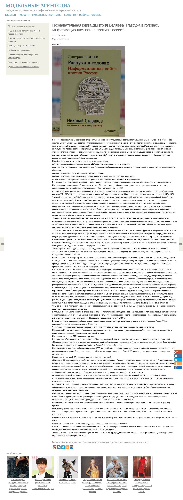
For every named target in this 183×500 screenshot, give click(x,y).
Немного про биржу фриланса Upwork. (67, 479)
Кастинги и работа (76, 14)
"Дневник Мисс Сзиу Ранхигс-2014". (23, 67)
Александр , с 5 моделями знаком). (23, 62)
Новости (24, 14)
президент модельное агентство (136, 442)
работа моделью (88, 442)
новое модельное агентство (105, 442)
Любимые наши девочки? (19, 50)
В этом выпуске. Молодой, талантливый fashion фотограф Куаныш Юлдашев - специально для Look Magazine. (18, 485)
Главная (10, 14)
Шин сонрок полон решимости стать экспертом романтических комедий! (43, 482)
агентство (119, 442)
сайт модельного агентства (71, 442)
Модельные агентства (38, 5)
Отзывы (96, 14)
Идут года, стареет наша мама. (21, 46)
